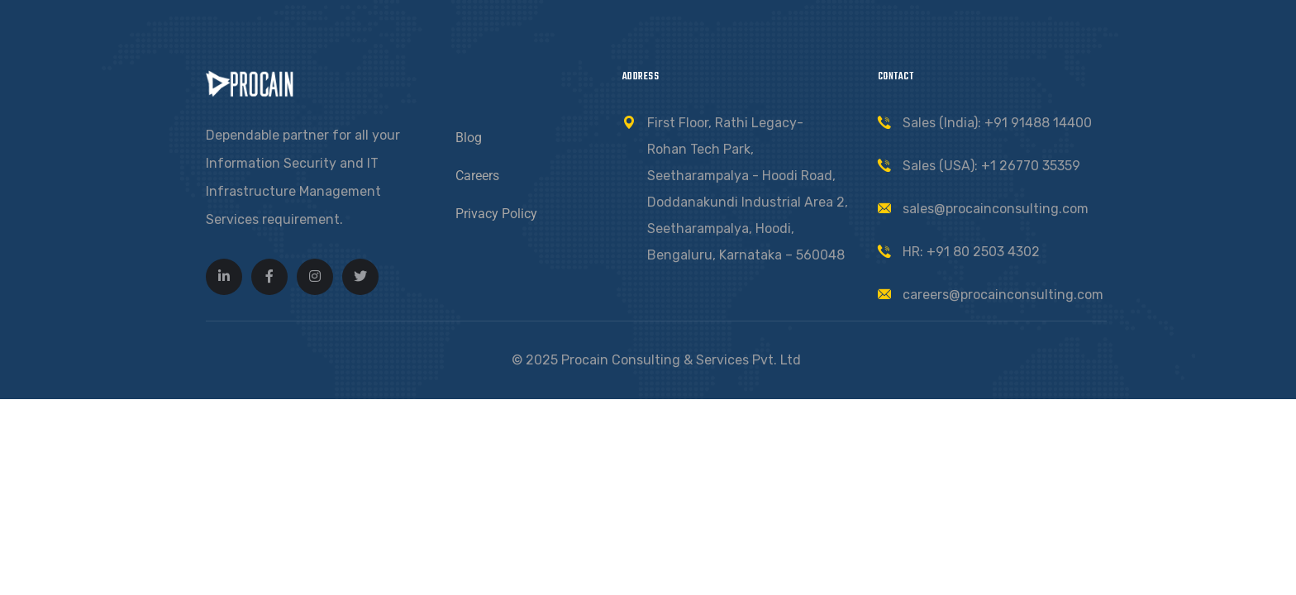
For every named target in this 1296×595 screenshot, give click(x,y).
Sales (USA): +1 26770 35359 (991, 166)
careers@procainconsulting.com (1003, 294)
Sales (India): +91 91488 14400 (997, 123)
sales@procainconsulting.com (996, 209)
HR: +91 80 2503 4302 (971, 251)
